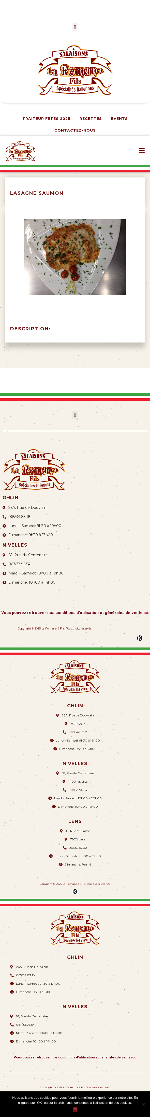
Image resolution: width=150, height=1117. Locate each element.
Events (119, 118)
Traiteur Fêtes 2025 (46, 118)
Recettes (91, 118)
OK (75, 1109)
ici (146, 612)
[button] (74, 27)
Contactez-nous (75, 130)
